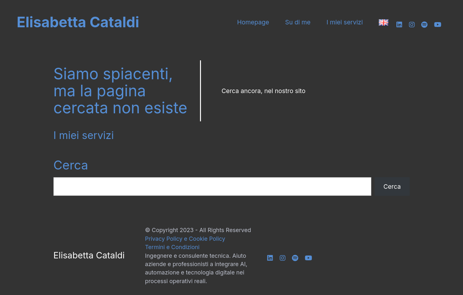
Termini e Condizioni (172, 247)
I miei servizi (345, 22)
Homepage (253, 22)
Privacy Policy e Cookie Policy (185, 238)
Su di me (298, 22)
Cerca (70, 165)
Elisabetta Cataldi (78, 22)
